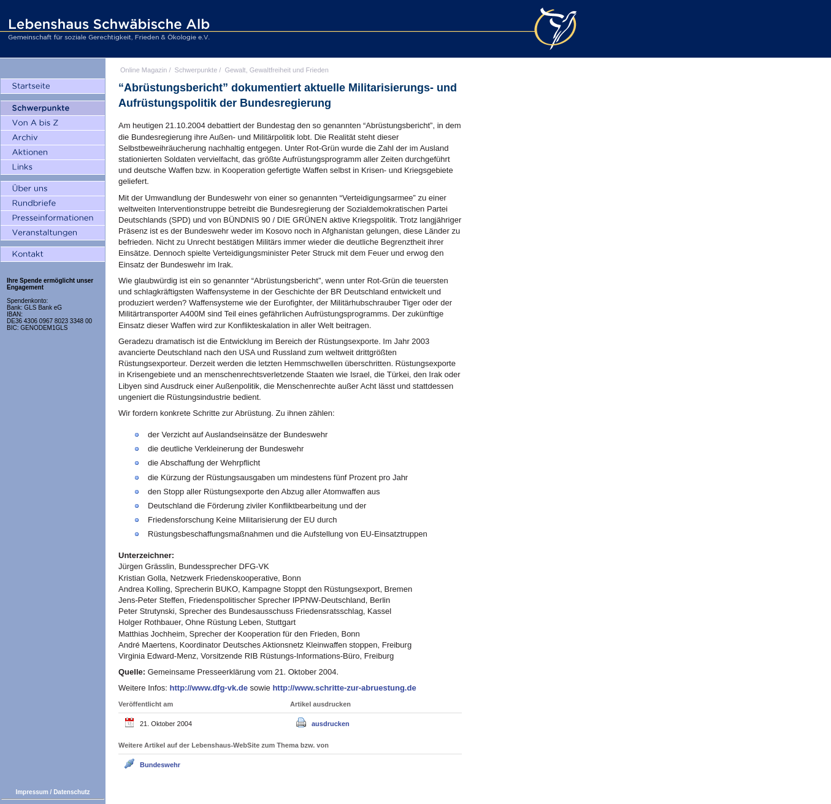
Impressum (31, 792)
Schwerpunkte (196, 70)
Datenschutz (71, 792)
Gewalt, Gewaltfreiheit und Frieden (276, 70)
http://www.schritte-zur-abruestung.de (344, 687)
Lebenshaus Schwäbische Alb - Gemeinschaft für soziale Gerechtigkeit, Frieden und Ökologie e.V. (107, 29)
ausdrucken (331, 723)
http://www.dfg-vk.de (210, 687)
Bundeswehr (160, 764)
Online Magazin (143, 70)
